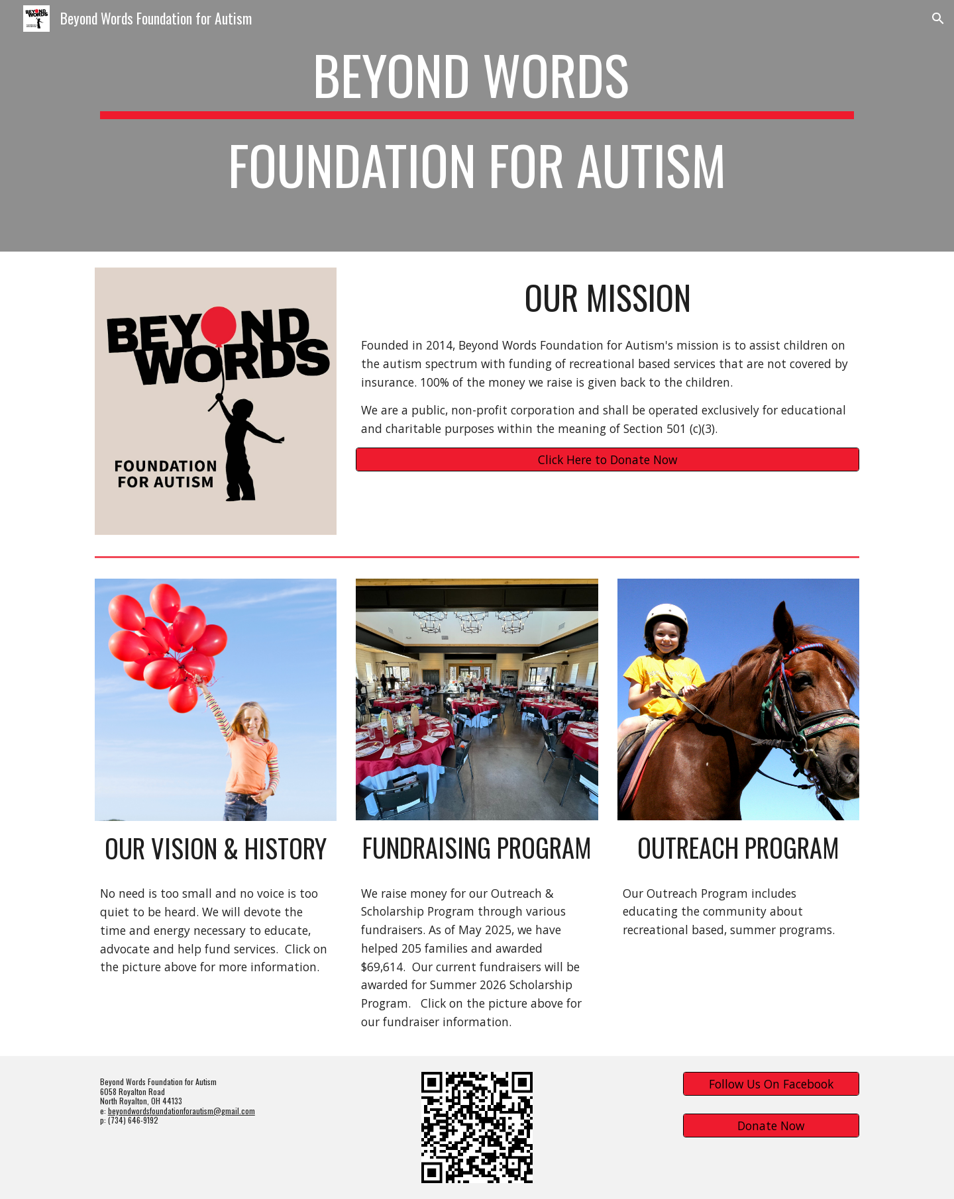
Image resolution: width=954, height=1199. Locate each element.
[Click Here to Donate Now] (607, 460)
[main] (477, 126)
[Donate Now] (771, 1126)
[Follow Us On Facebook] (771, 1084)
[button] (938, 18)
